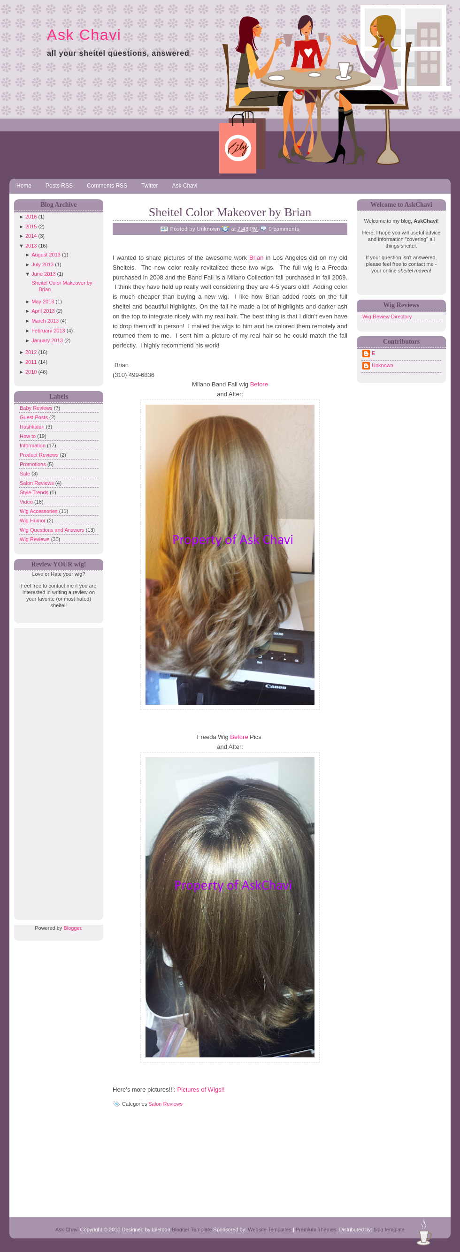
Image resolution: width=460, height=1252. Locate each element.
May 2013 (42, 301)
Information (33, 445)
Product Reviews (40, 455)
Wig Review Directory (387, 316)
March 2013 (45, 321)
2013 (31, 246)
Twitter (149, 185)
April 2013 (43, 311)
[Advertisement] (56, 768)
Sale (25, 473)
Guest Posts (34, 417)
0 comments (284, 229)
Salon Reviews (37, 483)
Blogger (72, 928)
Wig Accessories (39, 511)
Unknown (382, 365)
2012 (31, 352)
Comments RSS (107, 185)
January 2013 (47, 340)
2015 (31, 226)
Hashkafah (33, 427)
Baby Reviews (37, 408)
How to (28, 436)
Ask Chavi (84, 34)
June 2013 (43, 274)
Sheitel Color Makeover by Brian (230, 212)
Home (23, 185)
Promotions (33, 464)
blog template (389, 1229)
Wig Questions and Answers (53, 530)
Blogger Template (192, 1229)
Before (259, 384)
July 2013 (42, 264)
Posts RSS (59, 185)
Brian (257, 257)
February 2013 (48, 330)
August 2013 (46, 254)
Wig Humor (33, 520)
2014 (31, 236)
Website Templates (269, 1229)
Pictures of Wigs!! (201, 1089)
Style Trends (35, 492)
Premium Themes (316, 1229)
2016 (31, 216)
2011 (31, 362)
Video (27, 502)
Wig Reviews (35, 539)
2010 (31, 372)
